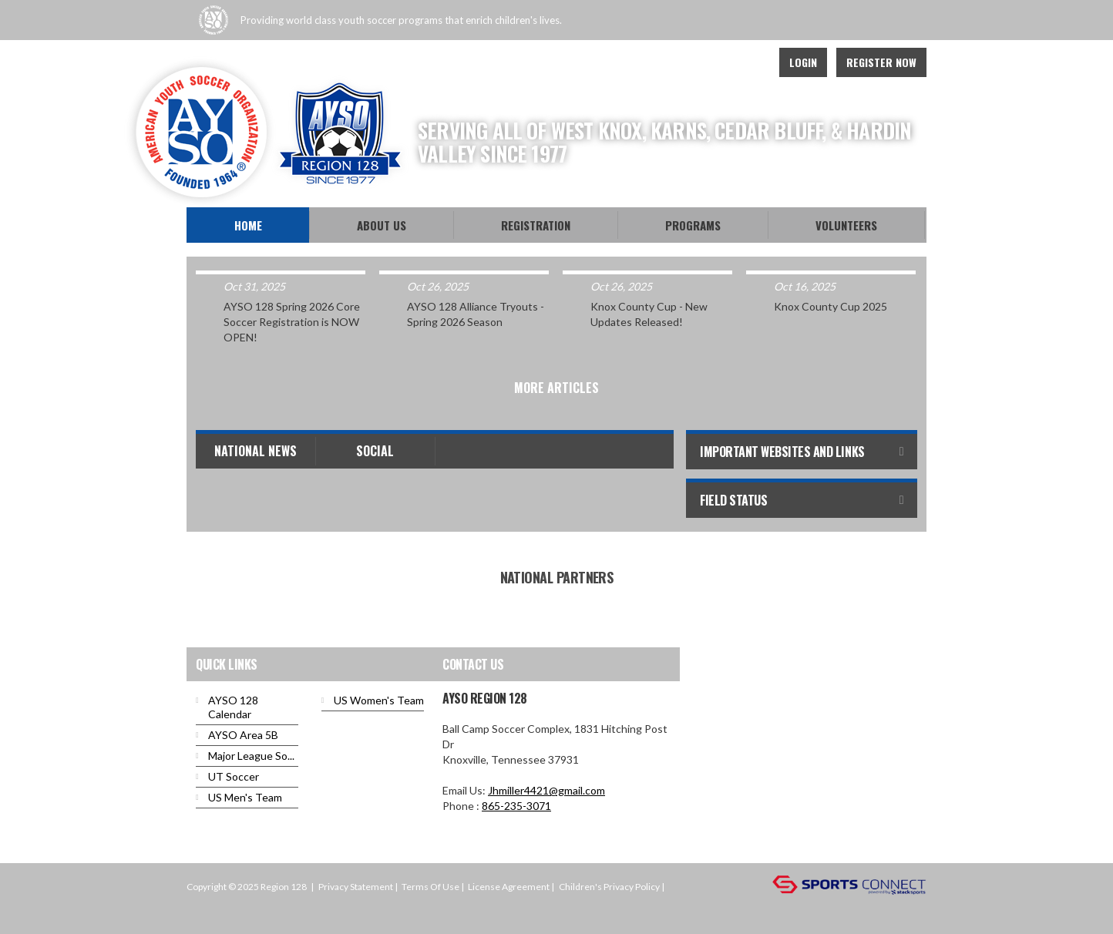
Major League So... (251, 755)
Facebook (681, 62)
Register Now (881, 62)
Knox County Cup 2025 (830, 306)
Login (803, 62)
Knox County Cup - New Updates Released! (649, 314)
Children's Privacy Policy (609, 886)
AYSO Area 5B (243, 734)
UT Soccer (233, 776)
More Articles (556, 387)
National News (255, 451)
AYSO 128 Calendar (233, 707)
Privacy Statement (355, 886)
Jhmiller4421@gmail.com (546, 790)
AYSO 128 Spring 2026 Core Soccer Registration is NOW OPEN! (292, 322)
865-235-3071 (516, 805)
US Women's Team (379, 700)
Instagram (749, 62)
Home (248, 225)
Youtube (715, 62)
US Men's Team (245, 797)
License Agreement (509, 886)
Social (375, 451)
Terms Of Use (430, 886)
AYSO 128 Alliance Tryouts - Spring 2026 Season (475, 314)
